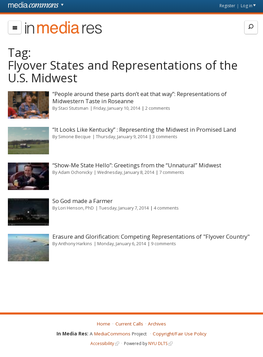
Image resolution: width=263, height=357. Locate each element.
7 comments (171, 172)
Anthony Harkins (75, 243)
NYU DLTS (157, 343)
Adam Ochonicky (75, 172)
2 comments (157, 108)
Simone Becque (74, 136)
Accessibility (102, 343)
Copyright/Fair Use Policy (179, 334)
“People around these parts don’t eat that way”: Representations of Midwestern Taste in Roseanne (139, 97)
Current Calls (129, 324)
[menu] (15, 27)
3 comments (164, 136)
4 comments (166, 208)
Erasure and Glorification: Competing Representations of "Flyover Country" (151, 236)
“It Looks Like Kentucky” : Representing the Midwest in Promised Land (144, 129)
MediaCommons (112, 334)
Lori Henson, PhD (76, 208)
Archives (157, 324)
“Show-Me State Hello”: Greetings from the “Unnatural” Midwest (136, 165)
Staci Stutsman (73, 108)
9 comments (163, 243)
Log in (246, 6)
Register (227, 6)
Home (103, 324)
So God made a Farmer (82, 201)
